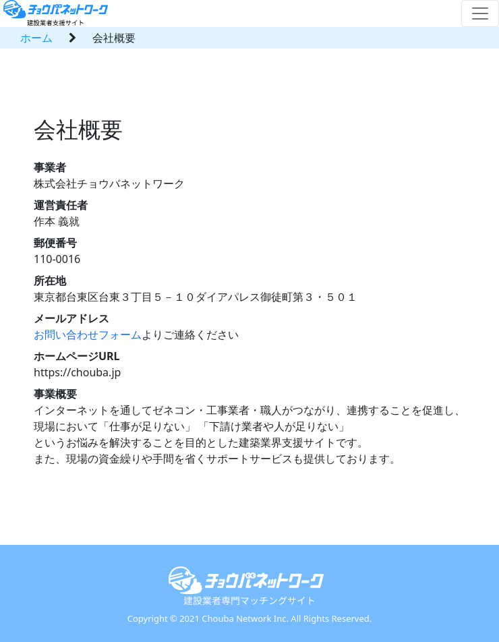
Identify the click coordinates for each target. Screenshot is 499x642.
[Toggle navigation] (480, 13)
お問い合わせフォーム (88, 334)
